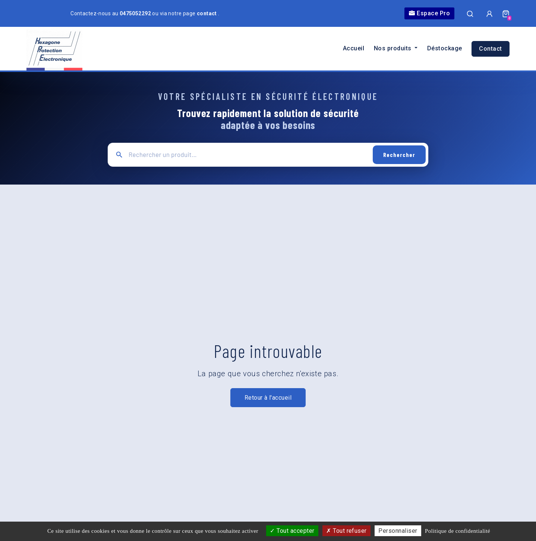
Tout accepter (292, 530)
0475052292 (136, 13)
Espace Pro (429, 13)
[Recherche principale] (248, 155)
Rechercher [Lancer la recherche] (399, 154)
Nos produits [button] (393, 48)
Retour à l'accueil (268, 397)
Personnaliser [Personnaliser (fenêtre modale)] (397, 530)
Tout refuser (346, 530)
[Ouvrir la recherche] (470, 13)
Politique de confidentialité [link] (457, 531)
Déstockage (444, 48)
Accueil (353, 48)
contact (207, 13)
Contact (490, 48)
